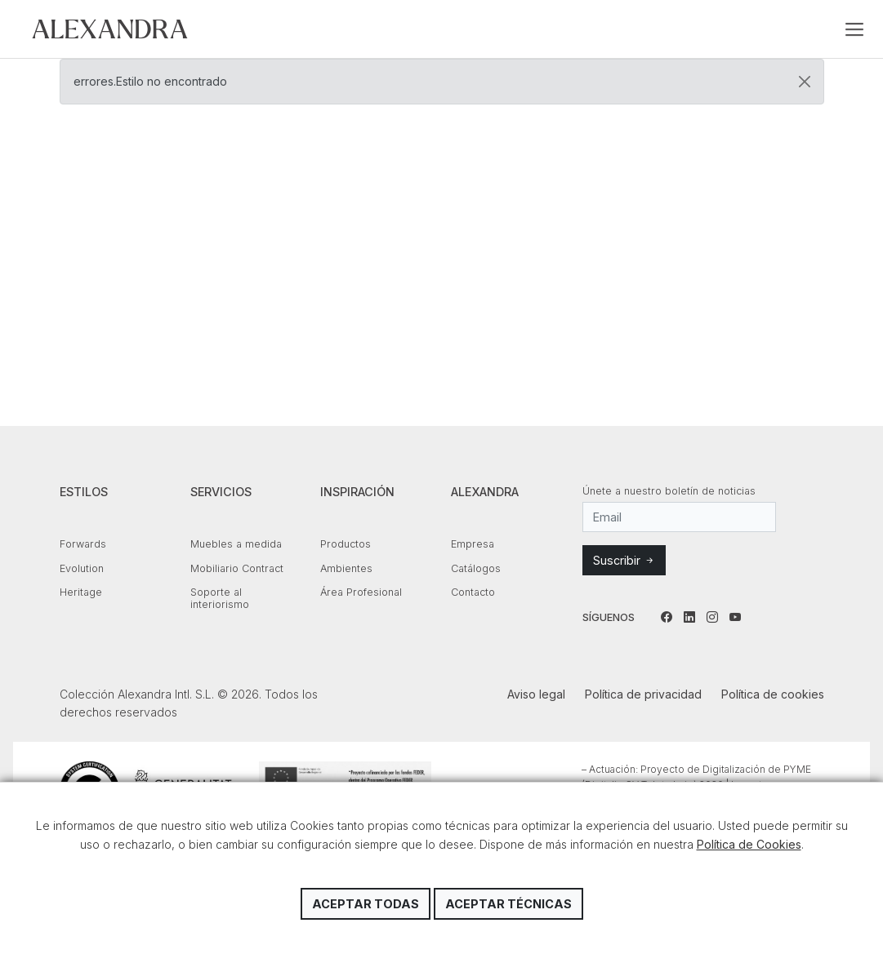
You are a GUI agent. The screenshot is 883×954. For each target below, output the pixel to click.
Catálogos (476, 568)
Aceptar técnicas (508, 904)
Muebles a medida (236, 544)
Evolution (82, 568)
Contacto (473, 592)
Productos (345, 544)
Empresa (472, 544)
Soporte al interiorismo (219, 598)
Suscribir (624, 560)
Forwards (83, 544)
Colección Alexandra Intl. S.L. (110, 29)
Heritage (81, 592)
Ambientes (346, 568)
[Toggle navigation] (854, 29)
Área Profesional (361, 592)
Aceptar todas (365, 904)
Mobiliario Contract (236, 568)
